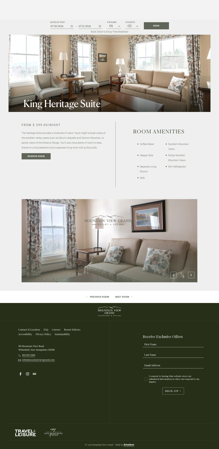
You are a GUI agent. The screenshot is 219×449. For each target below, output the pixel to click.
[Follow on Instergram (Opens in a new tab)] (27, 374)
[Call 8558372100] (28, 355)
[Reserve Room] (36, 156)
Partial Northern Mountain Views (177, 158)
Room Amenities (159, 131)
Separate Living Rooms (148, 169)
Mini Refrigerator (177, 166)
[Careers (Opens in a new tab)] (56, 329)
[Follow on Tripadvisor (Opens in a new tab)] (34, 374)
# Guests (130, 22)
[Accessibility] (25, 334)
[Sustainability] (62, 334)
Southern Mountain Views (178, 146)
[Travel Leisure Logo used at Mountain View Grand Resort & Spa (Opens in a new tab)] (25, 432)
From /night (41, 125)
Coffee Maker (147, 144)
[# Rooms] (119, 26)
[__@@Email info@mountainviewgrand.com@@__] (38, 360)
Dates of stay (57, 22)
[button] (62, 25)
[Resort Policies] (72, 329)
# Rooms (111, 22)
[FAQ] (46, 329)
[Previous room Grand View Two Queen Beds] (97, 296)
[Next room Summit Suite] (124, 296)
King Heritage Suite (62, 103)
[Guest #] (137, 26)
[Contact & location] (29, 329)
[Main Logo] (107, 10)
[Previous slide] (173, 275)
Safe (142, 177)
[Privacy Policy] (43, 334)
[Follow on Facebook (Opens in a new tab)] (20, 374)
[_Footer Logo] (109, 311)
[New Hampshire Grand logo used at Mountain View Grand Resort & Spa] (53, 432)
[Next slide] (191, 275)
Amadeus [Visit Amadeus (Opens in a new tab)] (129, 444)
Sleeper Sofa (146, 155)
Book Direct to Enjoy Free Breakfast (109, 31)
